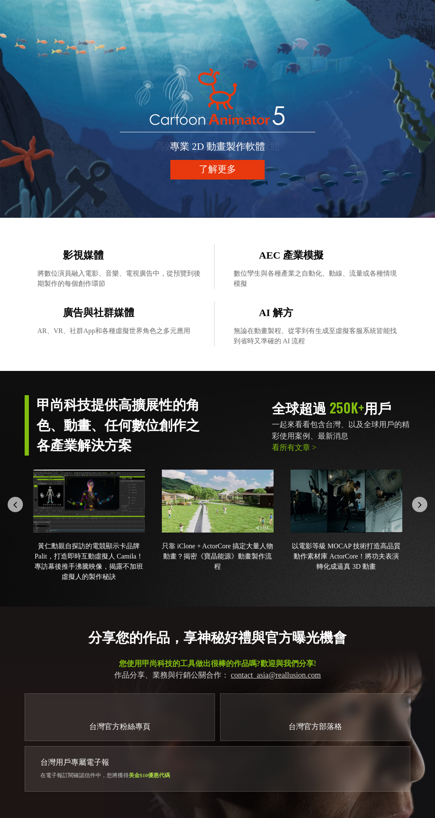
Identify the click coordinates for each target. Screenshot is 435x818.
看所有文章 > (294, 447)
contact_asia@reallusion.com (276, 675)
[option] (217, 109)
